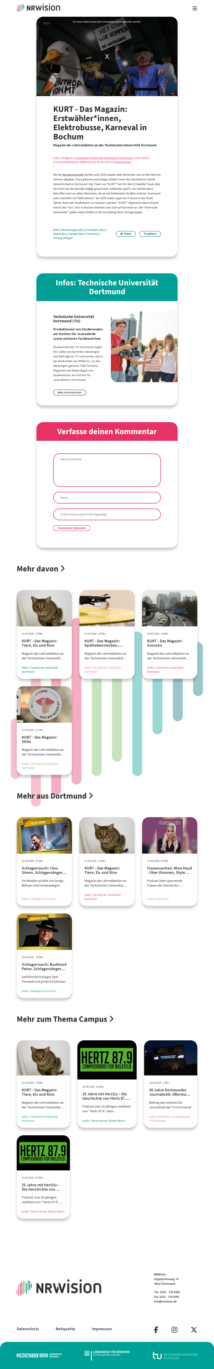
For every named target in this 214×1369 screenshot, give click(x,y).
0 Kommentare (122, 162)
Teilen (125, 233)
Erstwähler (91, 230)
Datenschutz (28, 1329)
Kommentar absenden (72, 528)
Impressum (102, 1329)
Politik (89, 189)
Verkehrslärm (77, 234)
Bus (102, 230)
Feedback (150, 233)
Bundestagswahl (73, 175)
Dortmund (125, 158)
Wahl (56, 230)
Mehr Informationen (70, 392)
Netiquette (65, 1329)
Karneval (93, 234)
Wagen (68, 238)
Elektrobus (60, 234)
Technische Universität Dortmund (96, 158)
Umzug (58, 238)
